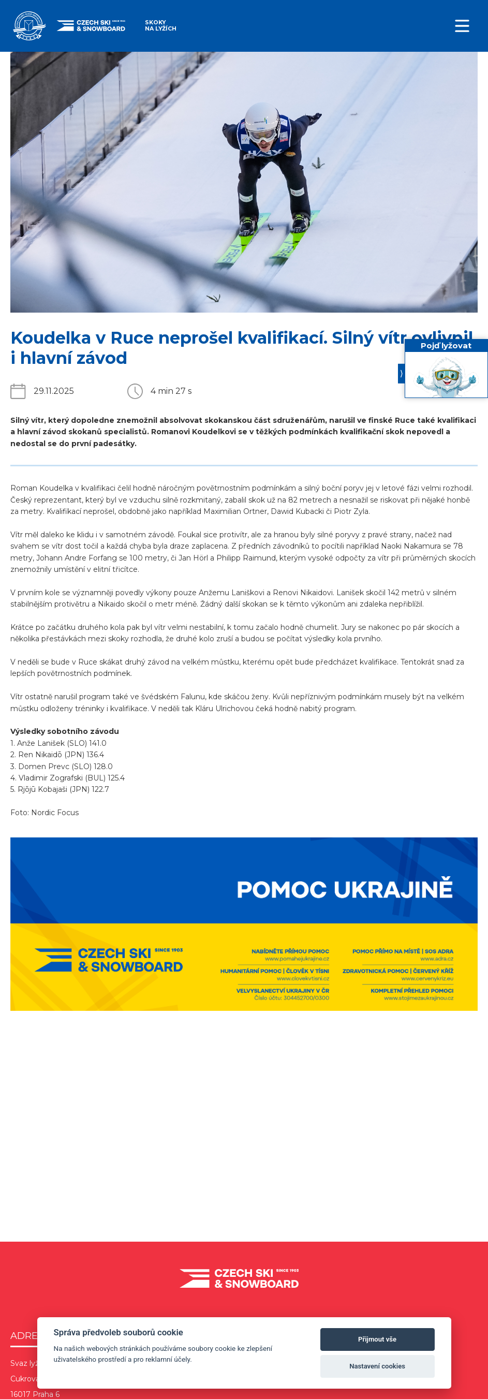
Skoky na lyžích (160, 25)
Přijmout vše (377, 1339)
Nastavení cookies (377, 1366)
